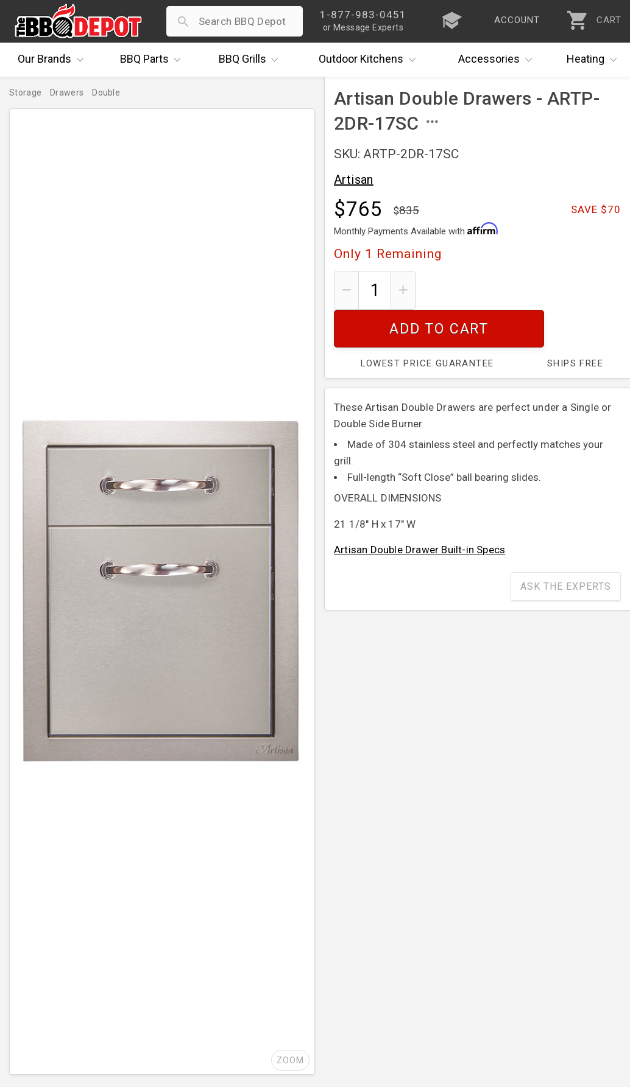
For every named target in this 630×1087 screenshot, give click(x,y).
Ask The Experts (565, 548)
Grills (252, 60)
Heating (595, 60)
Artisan (353, 179)
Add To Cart (523, 290)
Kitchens (370, 60)
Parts (153, 60)
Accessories (498, 60)
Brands (54, 60)
